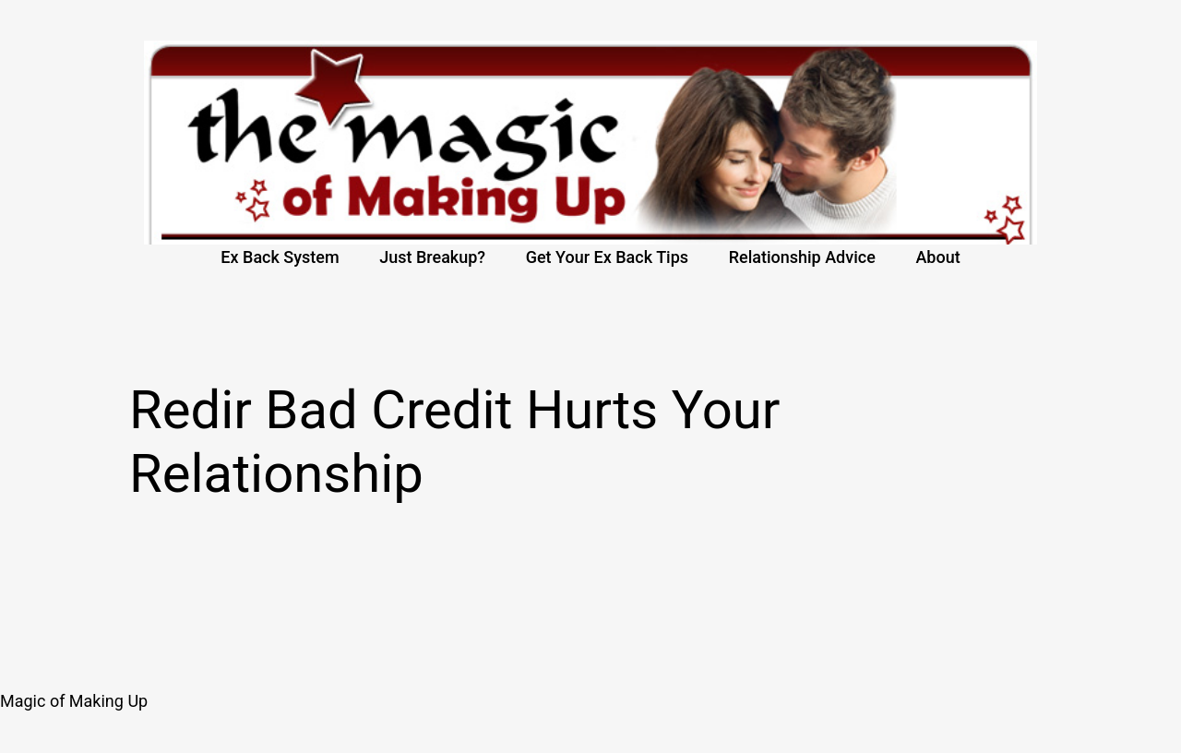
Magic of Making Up (74, 701)
